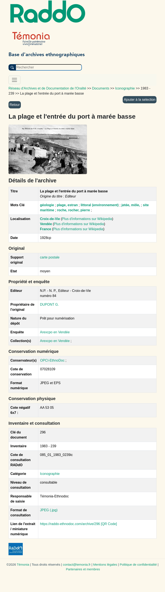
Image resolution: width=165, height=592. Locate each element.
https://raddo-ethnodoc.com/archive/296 (70, 524)
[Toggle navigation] (14, 80)
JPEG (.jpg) (49, 510)
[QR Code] (109, 524)
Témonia (23, 564)
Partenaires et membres (83, 569)
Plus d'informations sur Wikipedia (87, 219)
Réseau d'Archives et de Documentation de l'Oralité (47, 88)
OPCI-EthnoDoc (52, 360)
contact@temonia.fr (77, 564)
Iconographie (50, 474)
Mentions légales (105, 564)
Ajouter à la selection (139, 99)
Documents (100, 88)
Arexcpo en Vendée (55, 332)
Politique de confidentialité (138, 564)
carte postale (50, 257)
